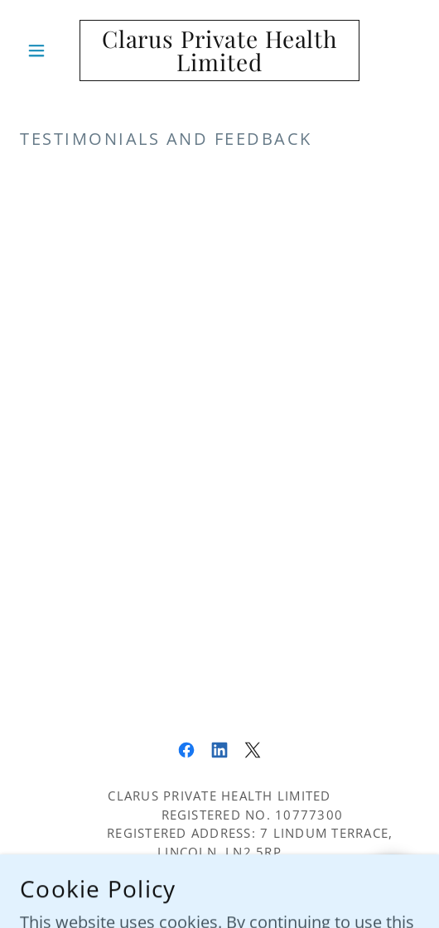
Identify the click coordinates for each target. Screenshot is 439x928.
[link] (219, 50)
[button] (50, 50)
